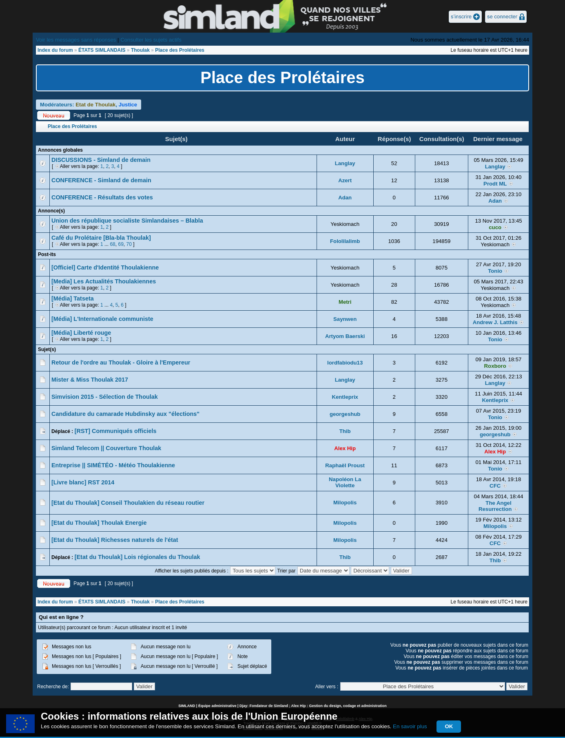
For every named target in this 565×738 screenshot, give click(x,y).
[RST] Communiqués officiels (116, 431)
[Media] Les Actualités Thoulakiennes (103, 281)
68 (112, 244)
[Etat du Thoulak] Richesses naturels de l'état (114, 540)
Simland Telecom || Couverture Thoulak (106, 448)
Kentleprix (345, 397)
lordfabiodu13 (345, 363)
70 (128, 244)
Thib (345, 431)
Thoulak (140, 50)
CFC (495, 486)
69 (120, 244)
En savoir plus (410, 726)
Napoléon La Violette (345, 482)
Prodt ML (495, 184)
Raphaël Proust (345, 465)
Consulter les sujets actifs (151, 40)
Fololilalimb (345, 241)
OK (449, 726)
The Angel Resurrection (495, 506)
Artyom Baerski (345, 336)
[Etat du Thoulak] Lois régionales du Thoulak (137, 557)
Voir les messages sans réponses (76, 40)
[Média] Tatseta (72, 298)
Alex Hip (345, 448)
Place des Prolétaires (179, 50)
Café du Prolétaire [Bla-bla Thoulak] (101, 237)
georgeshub (345, 414)
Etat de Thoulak (95, 105)
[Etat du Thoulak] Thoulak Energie (98, 522)
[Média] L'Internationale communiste (102, 319)
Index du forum (55, 50)
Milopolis (345, 502)
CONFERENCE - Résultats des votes (102, 197)
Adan (345, 197)
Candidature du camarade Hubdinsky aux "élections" (125, 414)
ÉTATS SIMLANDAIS (102, 50)
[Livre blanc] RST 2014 (82, 482)
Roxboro (495, 366)
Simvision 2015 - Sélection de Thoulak (104, 396)
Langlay (345, 163)
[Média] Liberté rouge (81, 332)
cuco (495, 227)
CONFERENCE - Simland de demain (101, 180)
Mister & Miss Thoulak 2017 (89, 379)
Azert (345, 180)
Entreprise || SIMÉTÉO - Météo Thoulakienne (113, 465)
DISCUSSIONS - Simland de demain (101, 160)
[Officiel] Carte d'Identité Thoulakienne (105, 267)
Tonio (495, 271)
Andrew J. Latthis (495, 322)
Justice (128, 105)
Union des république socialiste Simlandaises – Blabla (127, 220)
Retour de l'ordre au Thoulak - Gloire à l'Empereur (120, 362)
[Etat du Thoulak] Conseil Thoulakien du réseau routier (127, 502)
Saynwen (345, 319)
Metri (345, 302)
